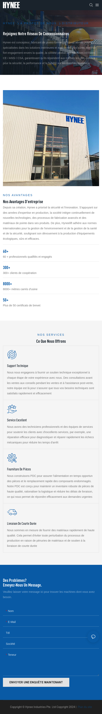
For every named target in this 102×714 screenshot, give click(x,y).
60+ (5, 251)
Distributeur (75, 23)
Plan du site (84, 707)
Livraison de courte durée (21, 523)
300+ (6, 267)
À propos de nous (38, 23)
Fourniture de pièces (19, 469)
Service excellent (17, 420)
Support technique (17, 366)
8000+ (7, 283)
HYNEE (9, 23)
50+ (5, 300)
